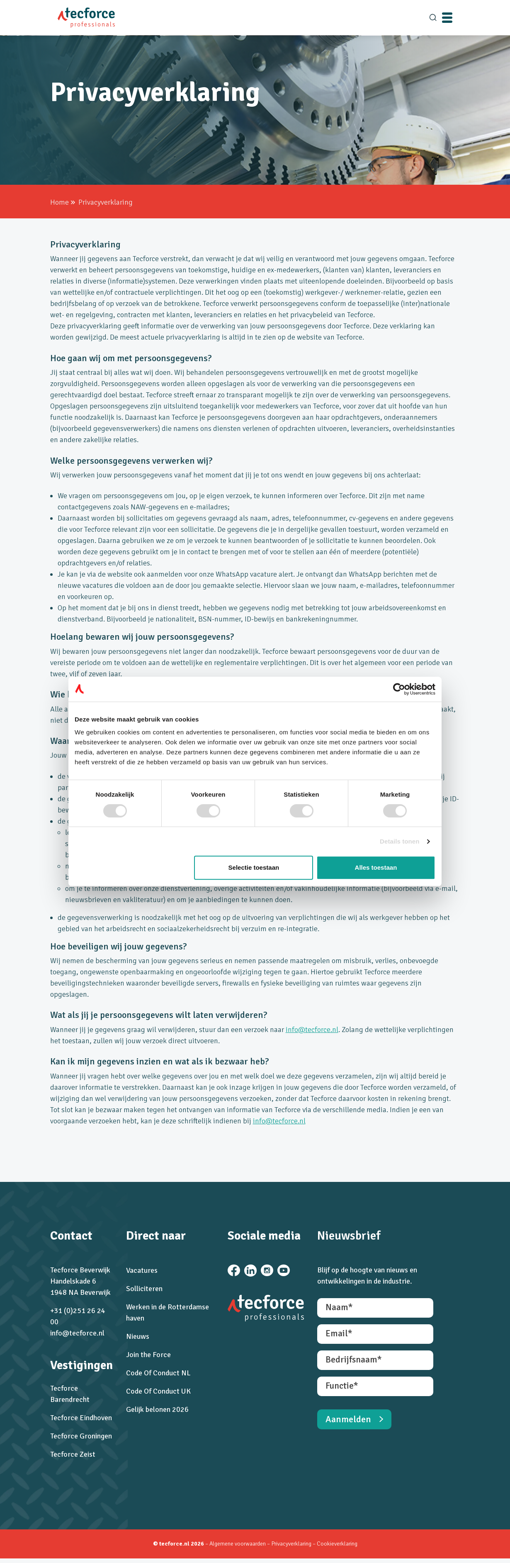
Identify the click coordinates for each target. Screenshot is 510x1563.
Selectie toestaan (253, 867)
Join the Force (147, 1357)
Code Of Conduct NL (157, 1375)
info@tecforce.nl (311, 1029)
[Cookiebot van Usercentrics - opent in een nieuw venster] (399, 689)
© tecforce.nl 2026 (178, 1548)
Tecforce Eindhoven (80, 1420)
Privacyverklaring (292, 1548)
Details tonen (399, 841)
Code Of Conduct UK (157, 1393)
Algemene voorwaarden (237, 1548)
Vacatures (141, 1272)
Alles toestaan (376, 867)
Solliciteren (143, 1291)
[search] (433, 18)
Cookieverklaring (337, 1548)
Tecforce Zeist (72, 1456)
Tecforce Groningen (80, 1438)
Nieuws (136, 1338)
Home (58, 202)
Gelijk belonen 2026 (156, 1411)
